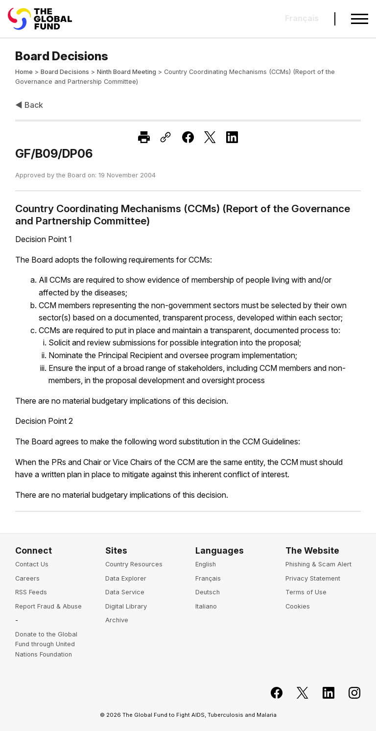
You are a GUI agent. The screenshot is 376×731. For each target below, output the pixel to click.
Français (208, 578)
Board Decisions (65, 71)
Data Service (124, 592)
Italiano (206, 606)
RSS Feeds (31, 592)
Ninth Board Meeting (126, 71)
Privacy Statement (312, 578)
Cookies (297, 606)
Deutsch (207, 592)
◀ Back (29, 105)
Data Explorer (125, 578)
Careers (27, 578)
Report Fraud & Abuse (48, 606)
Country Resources (134, 564)
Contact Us (31, 564)
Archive (116, 620)
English (205, 564)
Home (24, 71)
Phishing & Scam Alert (318, 564)
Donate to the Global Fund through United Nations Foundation (46, 644)
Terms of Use (306, 592)
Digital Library (126, 606)
